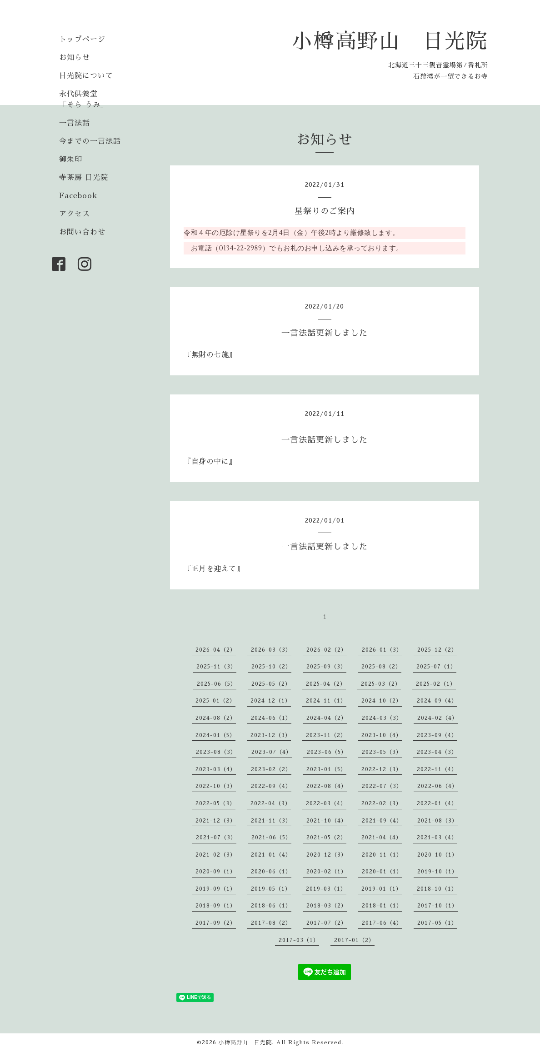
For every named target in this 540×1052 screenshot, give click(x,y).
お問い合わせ (82, 232)
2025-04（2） (326, 684)
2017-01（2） (354, 940)
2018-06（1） (271, 905)
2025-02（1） (436, 684)
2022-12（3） (381, 769)
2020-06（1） (271, 871)
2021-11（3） (271, 820)
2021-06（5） (271, 837)
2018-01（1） (382, 905)
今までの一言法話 (90, 141)
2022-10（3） (215, 786)
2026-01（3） (382, 650)
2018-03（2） (326, 905)
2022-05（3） (215, 803)
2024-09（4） (437, 700)
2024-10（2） (381, 700)
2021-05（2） (326, 837)
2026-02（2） (326, 650)
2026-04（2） (215, 650)
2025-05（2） (271, 684)
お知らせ (74, 57)
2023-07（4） (271, 752)
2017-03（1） (299, 940)
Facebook (78, 195)
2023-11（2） (326, 735)
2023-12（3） (270, 735)
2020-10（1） (437, 855)
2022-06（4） (437, 786)
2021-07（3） (216, 837)
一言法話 (74, 123)
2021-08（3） (437, 820)
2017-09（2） (215, 923)
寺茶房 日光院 (83, 177)
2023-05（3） (382, 752)
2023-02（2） (271, 769)
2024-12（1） (270, 700)
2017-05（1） (437, 923)
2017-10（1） (437, 905)
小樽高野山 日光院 (390, 41)
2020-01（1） (382, 871)
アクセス (74, 214)
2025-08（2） (381, 666)
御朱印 (70, 159)
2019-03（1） (326, 889)
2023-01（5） (326, 769)
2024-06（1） (271, 718)
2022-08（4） (326, 786)
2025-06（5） (216, 684)
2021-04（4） (381, 837)
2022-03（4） (326, 803)
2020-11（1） (382, 855)
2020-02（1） (326, 871)
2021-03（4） (437, 837)
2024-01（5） (215, 735)
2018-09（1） (215, 905)
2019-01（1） (381, 889)
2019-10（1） (437, 871)
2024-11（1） (326, 700)
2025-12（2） (437, 650)
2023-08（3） (216, 752)
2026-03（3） (271, 650)
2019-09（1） (215, 889)
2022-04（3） (270, 803)
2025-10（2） (271, 666)
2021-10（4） (326, 820)
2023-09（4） (437, 735)
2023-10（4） (381, 735)
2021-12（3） (215, 820)
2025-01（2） (215, 700)
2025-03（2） (381, 684)
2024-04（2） (326, 718)
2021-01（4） (271, 855)
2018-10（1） (437, 889)
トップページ (82, 39)
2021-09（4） (382, 820)
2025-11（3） (216, 666)
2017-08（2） (271, 923)
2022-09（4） (271, 786)
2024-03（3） (382, 718)
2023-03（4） (215, 769)
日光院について (86, 76)
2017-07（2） (326, 923)
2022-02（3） (381, 803)
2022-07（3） (382, 786)
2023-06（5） (327, 752)
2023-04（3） (437, 752)
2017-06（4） (382, 923)
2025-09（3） (326, 666)
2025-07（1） (436, 666)
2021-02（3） (215, 855)
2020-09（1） (215, 871)
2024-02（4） (437, 718)
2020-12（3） (326, 855)
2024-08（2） (215, 718)
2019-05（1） (271, 889)
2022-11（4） (437, 769)
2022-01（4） (437, 803)
